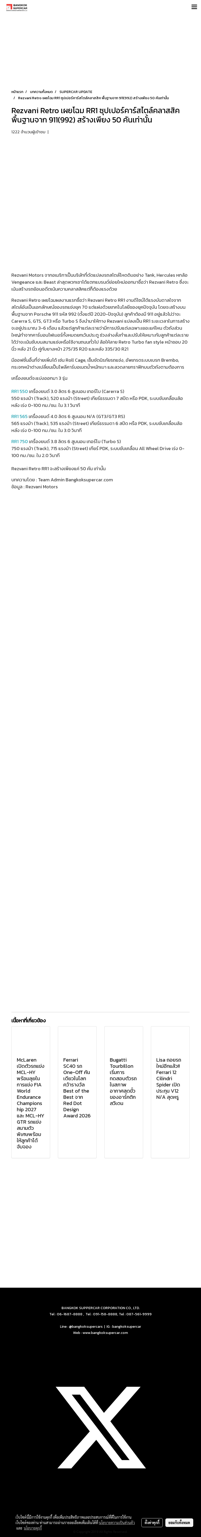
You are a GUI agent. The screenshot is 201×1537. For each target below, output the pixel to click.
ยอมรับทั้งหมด (179, 1522)
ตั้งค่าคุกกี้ (152, 1522)
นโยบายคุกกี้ (33, 1528)
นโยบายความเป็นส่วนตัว (117, 1522)
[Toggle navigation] (194, 7)
